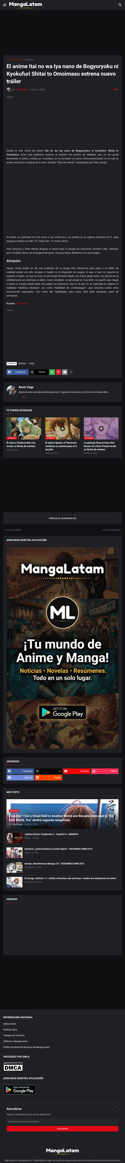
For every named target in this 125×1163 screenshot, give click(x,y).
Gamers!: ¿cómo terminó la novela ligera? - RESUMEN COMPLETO (59, 849)
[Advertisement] (62, 122)
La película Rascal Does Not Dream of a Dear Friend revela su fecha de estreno (100, 446)
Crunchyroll (22, 303)
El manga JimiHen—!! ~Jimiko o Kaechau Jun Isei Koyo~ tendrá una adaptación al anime (70, 878)
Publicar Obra (10, 1029)
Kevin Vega (26, 387)
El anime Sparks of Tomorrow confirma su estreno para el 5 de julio (61, 446)
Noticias (30, 59)
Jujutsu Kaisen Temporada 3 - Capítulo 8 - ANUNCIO (51, 834)
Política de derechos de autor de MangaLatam (26, 1047)
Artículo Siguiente (111, 530)
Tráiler (31, 363)
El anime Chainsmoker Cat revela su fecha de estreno (21, 444)
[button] (4, 5)
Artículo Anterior (13, 530)
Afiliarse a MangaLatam (15, 1041)
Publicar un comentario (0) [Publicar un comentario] (62, 518)
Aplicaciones (9, 1023)
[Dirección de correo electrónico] (62, 1121)
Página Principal (15, 59)
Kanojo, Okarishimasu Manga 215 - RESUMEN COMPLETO (54, 863)
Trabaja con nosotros (14, 1035)
